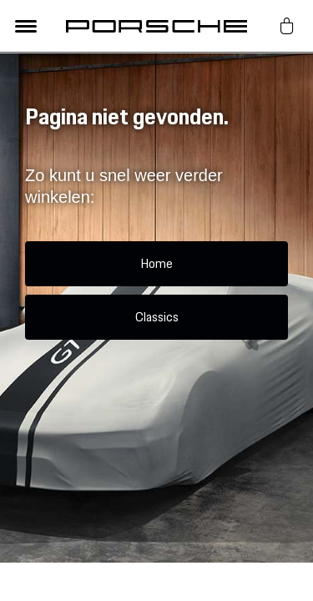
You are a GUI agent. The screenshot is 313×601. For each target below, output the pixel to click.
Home (156, 263)
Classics (157, 316)
